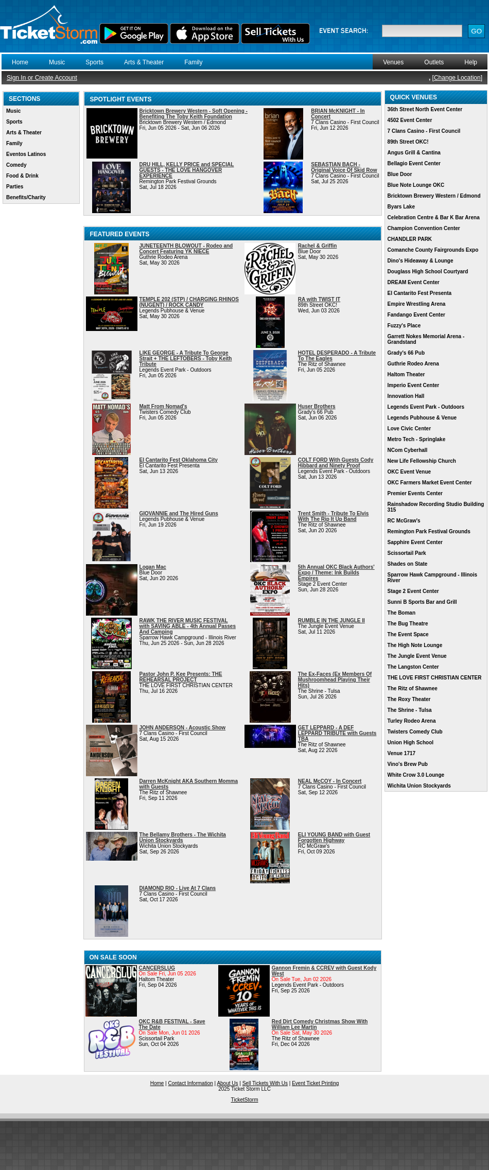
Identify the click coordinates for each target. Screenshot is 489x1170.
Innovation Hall (406, 396)
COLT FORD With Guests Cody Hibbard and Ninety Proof (335, 462)
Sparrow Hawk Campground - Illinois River (432, 577)
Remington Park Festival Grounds (429, 531)
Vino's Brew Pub (408, 764)
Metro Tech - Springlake (417, 439)
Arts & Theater (144, 62)
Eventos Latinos (26, 154)
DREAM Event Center (414, 282)
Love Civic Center (409, 428)
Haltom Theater (406, 374)
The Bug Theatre (408, 623)
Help (470, 62)
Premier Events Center (415, 493)
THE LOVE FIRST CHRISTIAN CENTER (435, 677)
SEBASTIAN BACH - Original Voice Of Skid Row (344, 167)
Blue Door (400, 174)
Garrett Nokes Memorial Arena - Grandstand (426, 339)
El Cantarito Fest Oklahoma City (178, 460)
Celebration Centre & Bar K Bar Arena (434, 217)
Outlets (434, 62)
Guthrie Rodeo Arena (413, 363)
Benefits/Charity (26, 197)
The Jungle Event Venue (417, 656)
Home (20, 62)
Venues (393, 62)
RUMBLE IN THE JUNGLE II (331, 620)
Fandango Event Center (416, 315)
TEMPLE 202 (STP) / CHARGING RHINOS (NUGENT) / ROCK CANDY (189, 302)
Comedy (16, 165)
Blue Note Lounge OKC (416, 185)
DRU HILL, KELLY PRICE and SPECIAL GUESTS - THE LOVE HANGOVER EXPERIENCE (186, 170)
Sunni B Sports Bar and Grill (422, 602)
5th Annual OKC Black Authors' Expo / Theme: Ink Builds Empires (336, 572)
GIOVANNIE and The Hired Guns (178, 513)
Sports (94, 62)
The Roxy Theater (409, 699)
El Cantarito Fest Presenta (419, 293)
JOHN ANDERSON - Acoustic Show (182, 727)
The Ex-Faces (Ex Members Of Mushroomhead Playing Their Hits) (335, 679)
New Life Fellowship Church (422, 461)
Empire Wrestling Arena (417, 304)
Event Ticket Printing (315, 1083)
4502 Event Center (410, 120)
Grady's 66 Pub (406, 353)
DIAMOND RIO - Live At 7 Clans (177, 888)
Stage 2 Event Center (413, 591)
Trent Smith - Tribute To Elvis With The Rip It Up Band (333, 516)
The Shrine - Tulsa (410, 710)
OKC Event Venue (409, 472)
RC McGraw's (404, 520)
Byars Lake (401, 206)
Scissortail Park (407, 553)
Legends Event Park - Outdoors (426, 407)
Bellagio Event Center (414, 163)
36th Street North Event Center (425, 109)
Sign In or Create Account (42, 77)
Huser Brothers (317, 406)
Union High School (410, 742)
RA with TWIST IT (319, 299)
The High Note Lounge (415, 645)
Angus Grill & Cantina (414, 152)
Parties (14, 186)
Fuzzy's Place (404, 325)
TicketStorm (244, 1100)
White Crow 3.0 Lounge (416, 775)
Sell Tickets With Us (265, 1083)
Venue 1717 (401, 753)
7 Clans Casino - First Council (424, 131)
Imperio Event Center (414, 385)
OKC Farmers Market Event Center (430, 482)
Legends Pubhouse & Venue (422, 418)
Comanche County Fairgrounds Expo (433, 250)
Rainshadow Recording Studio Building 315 (436, 507)
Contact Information (190, 1083)
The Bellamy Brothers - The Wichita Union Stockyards (182, 837)
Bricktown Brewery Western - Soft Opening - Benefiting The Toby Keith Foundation (193, 113)
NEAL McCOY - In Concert (330, 781)
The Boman (401, 613)
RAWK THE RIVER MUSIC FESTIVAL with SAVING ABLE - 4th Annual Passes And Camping (187, 626)
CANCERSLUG (157, 968)
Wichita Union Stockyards (419, 786)
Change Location (457, 77)
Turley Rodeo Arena (412, 721)
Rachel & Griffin (317, 246)
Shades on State (408, 564)
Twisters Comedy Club (415, 732)
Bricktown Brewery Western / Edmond (434, 196)
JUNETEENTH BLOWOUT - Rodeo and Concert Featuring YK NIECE (186, 248)
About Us (227, 1083)
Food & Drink (22, 176)
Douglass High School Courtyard (428, 271)
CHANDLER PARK (410, 239)
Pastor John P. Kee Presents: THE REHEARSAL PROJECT (180, 677)
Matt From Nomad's (163, 406)
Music (57, 62)
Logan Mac (152, 567)
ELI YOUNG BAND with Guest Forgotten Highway (334, 837)
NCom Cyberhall (408, 450)
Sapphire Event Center (415, 542)
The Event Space (408, 634)
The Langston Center (413, 667)
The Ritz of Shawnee (413, 688)
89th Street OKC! (408, 142)
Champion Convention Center (424, 228)
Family (193, 62)
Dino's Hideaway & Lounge (420, 261)
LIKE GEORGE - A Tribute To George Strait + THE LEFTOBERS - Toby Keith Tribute (185, 358)
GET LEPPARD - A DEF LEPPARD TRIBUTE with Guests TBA (337, 733)
